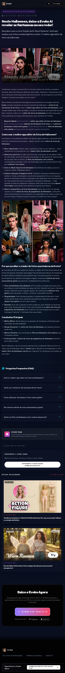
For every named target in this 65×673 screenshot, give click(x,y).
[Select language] (57, 3)
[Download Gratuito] (32, 612)
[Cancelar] (63, 663)
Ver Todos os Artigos (56, 474)
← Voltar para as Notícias (13, 446)
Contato (49, 656)
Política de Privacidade (12, 656)
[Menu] (49, 3)
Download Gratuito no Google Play (43, 667)
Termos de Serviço (34, 656)
